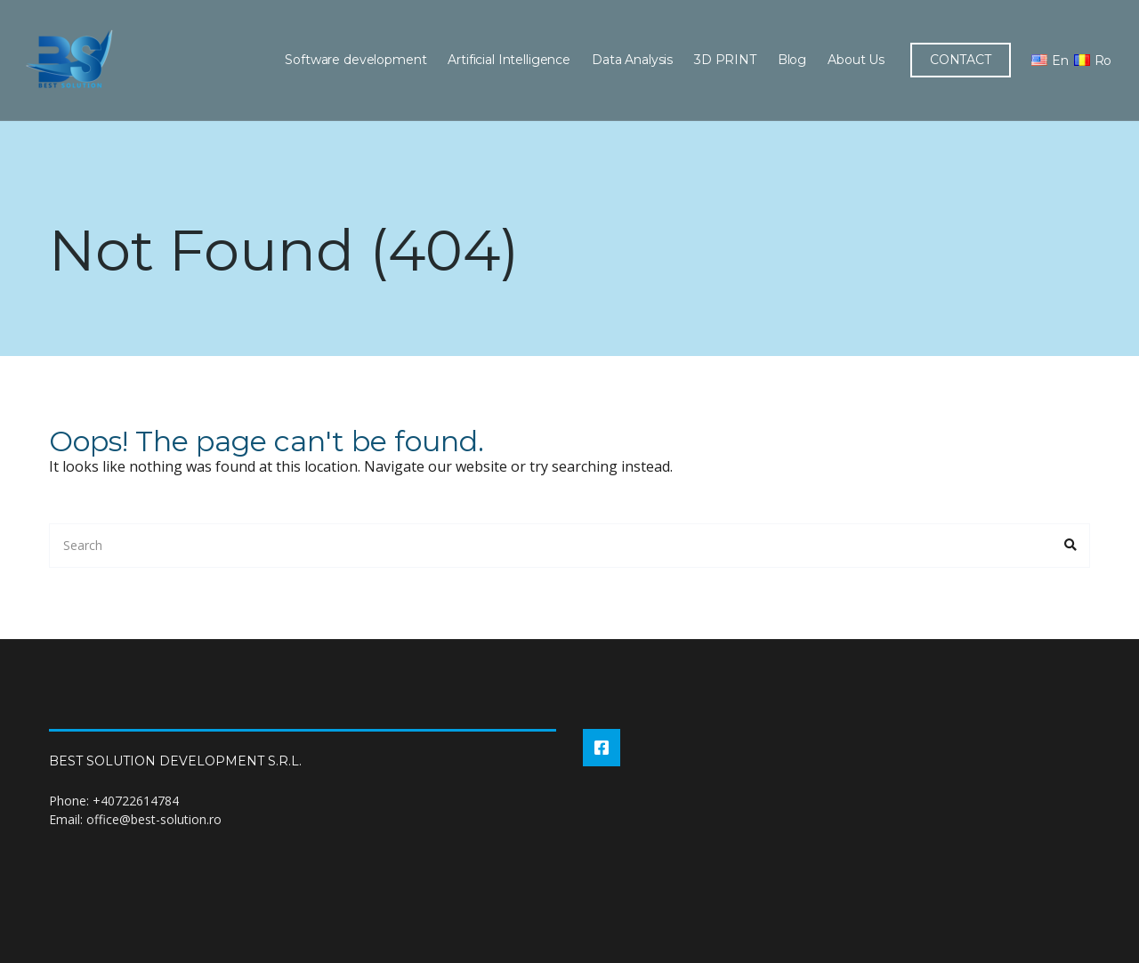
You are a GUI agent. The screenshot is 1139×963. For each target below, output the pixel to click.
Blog (789, 60)
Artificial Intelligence (507, 60)
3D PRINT (723, 60)
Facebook (601, 747)
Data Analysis (630, 60)
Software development (353, 60)
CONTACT (959, 60)
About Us (854, 60)
